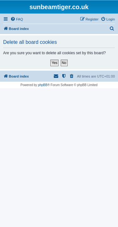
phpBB (43, 85)
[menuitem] (16, 19)
